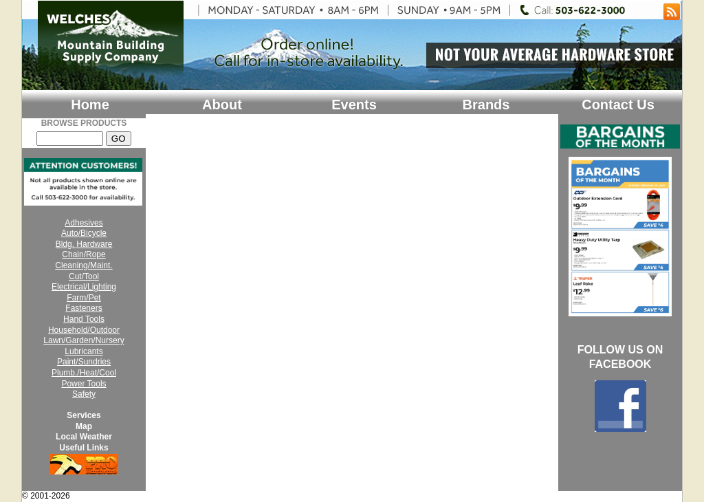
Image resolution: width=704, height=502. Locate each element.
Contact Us (618, 104)
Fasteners (83, 308)
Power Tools (83, 384)
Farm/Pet (83, 298)
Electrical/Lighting (84, 287)
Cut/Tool (84, 276)
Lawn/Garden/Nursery (83, 340)
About (222, 104)
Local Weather (84, 436)
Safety (84, 394)
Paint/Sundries (84, 362)
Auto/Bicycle (84, 233)
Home (90, 104)
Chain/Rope (83, 254)
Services (83, 415)
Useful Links (83, 447)
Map (84, 426)
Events (354, 104)
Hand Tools (83, 319)
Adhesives (83, 223)
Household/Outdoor (84, 330)
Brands (486, 104)
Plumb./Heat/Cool (84, 373)
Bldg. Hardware (84, 244)
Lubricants (83, 351)
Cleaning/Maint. (83, 265)
